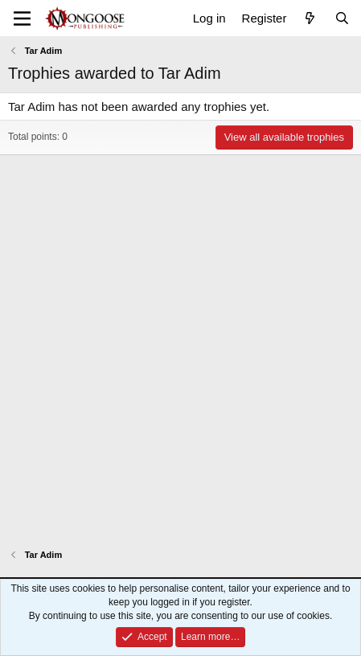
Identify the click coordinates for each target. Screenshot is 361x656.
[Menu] (22, 18)
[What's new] (310, 18)
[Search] (342, 18)
